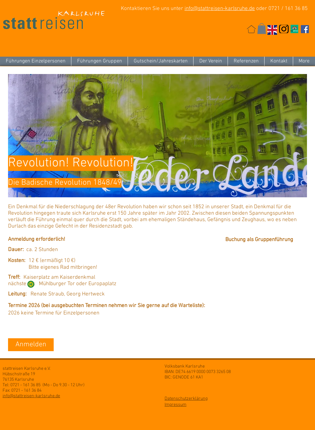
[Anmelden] (31, 344)
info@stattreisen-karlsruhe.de (219, 8)
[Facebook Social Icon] (305, 29)
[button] (261, 28)
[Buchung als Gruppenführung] (260, 240)
